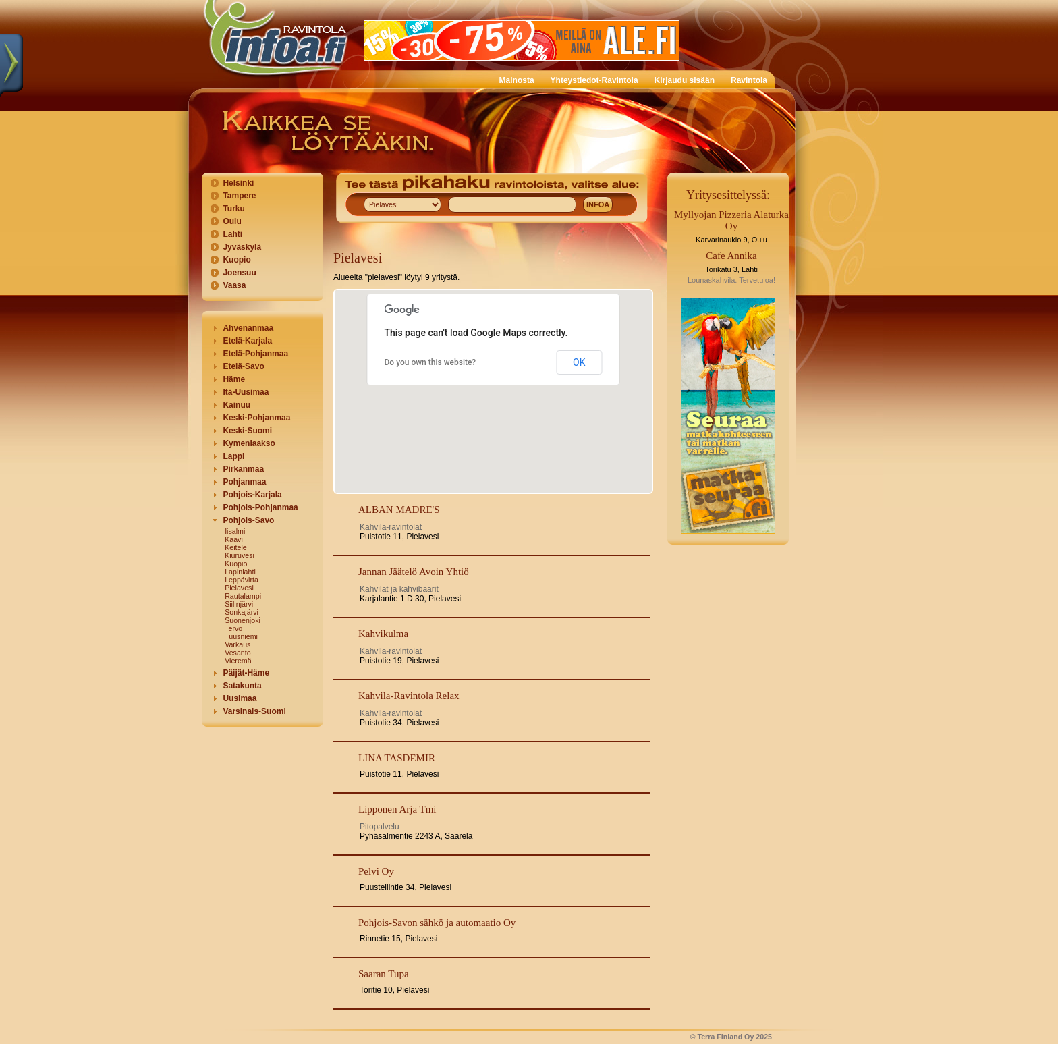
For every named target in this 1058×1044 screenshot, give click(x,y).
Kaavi (234, 539)
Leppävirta (241, 580)
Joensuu (239, 272)
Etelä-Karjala (247, 341)
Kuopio (236, 260)
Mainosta (516, 80)
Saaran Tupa (383, 973)
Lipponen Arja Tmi (397, 809)
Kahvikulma (383, 633)
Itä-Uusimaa (246, 392)
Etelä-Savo (243, 366)
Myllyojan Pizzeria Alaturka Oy (731, 220)
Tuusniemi (241, 636)
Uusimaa (239, 698)
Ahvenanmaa (248, 328)
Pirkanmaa (243, 469)
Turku (233, 208)
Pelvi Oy (376, 871)
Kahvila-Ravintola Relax (409, 695)
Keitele (236, 547)
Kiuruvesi (239, 555)
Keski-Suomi (247, 430)
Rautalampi (243, 596)
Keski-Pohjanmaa (256, 417)
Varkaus (237, 644)
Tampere (239, 195)
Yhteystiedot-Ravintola (594, 80)
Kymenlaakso (249, 443)
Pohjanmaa (244, 482)
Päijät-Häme (246, 673)
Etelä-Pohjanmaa (255, 353)
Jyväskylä (242, 247)
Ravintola (749, 80)
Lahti (232, 234)
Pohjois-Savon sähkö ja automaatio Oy (437, 922)
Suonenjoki (242, 620)
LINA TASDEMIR (396, 757)
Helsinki (238, 183)
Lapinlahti (240, 572)
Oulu (232, 221)
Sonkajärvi (241, 612)
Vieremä (238, 661)
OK (579, 362)
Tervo (233, 628)
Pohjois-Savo (248, 520)
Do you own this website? (430, 362)
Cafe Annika (731, 255)
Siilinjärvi (239, 604)
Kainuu (236, 405)
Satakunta (242, 685)
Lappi (233, 456)
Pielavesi (239, 588)
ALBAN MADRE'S (399, 509)
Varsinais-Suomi (254, 711)
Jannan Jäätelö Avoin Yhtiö (413, 571)
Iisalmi (235, 531)
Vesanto (238, 653)
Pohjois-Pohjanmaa (260, 507)
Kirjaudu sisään (685, 80)
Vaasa (234, 285)
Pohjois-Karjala (252, 494)
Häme (234, 379)
